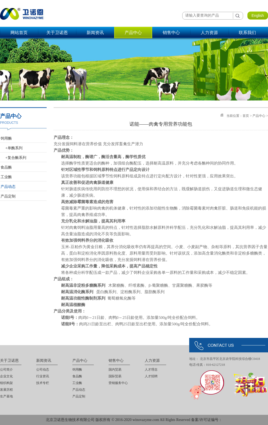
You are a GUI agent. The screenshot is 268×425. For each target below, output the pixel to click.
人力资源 (209, 32)
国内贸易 (115, 369)
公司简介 (6, 369)
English (258, 15)
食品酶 (6, 167)
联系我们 (247, 32)
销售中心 (171, 32)
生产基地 (6, 396)
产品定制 (8, 196)
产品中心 (133, 32)
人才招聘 (151, 376)
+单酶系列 (14, 148)
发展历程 (6, 390)
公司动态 (42, 369)
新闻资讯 (95, 32)
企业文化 (6, 376)
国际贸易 (115, 376)
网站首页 (19, 32)
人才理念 (151, 369)
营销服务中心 (118, 383)
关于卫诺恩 (57, 32)
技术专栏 (42, 383)
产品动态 (8, 187)
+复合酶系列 (15, 158)
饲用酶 (6, 138)
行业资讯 (42, 376)
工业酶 (6, 177)
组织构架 (6, 383)
